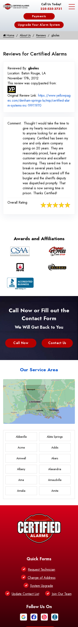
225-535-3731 (51, 8)
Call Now (20, 343)
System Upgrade (41, 585)
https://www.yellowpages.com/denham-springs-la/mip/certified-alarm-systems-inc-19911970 (39, 100)
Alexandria (54, 469)
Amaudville (54, 480)
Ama (21, 480)
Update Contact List (25, 593)
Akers (54, 458)
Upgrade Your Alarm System (39, 25)
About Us (25, 35)
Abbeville (21, 437)
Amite (54, 491)
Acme (21, 447)
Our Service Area (39, 369)
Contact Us (57, 343)
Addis (54, 447)
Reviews (41, 35)
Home (8, 35)
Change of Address (42, 577)
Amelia (21, 491)
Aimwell (21, 458)
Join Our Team (62, 593)
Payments (39, 16)
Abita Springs (55, 437)
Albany (21, 469)
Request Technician (41, 569)
